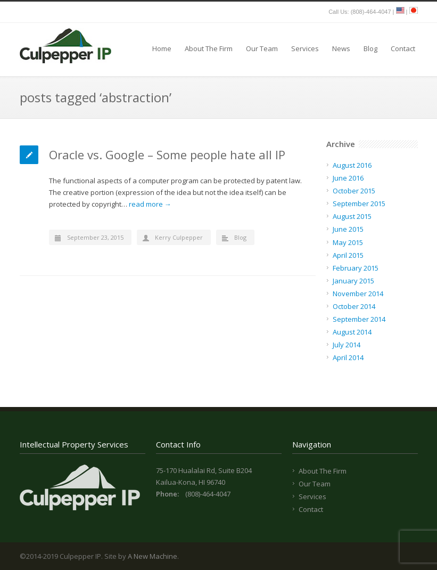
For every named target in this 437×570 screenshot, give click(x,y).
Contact (403, 48)
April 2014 (348, 357)
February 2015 (355, 268)
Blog (370, 48)
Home (161, 48)
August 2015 (352, 216)
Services (305, 48)
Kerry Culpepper (179, 237)
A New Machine (152, 556)
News (341, 48)
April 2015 (348, 255)
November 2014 (358, 293)
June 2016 (348, 178)
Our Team (262, 48)
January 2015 (353, 281)
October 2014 (354, 306)
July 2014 (346, 344)
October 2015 (354, 191)
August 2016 (352, 165)
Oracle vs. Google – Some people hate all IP (167, 154)
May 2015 (348, 242)
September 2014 (359, 319)
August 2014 (352, 332)
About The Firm (209, 48)
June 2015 (348, 229)
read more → (150, 204)
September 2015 (359, 203)
